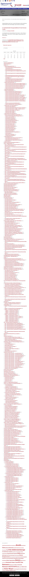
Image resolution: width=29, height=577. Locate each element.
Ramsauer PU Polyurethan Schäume (10, 374)
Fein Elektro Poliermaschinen (10, 203)
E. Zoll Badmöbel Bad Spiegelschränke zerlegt (13, 467)
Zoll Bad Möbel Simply (8, 490)
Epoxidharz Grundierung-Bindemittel (10, 194)
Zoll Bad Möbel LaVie (8, 482)
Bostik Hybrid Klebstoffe (9, 127)
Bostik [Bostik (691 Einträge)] (18, 545)
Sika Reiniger (7, 349)
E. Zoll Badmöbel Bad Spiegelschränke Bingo (14, 468)
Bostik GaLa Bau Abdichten (10, 106)
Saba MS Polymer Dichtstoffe (10, 390)
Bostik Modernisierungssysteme (10, 113)
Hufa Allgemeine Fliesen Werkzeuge (11, 270)
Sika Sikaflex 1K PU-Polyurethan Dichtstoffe (13, 394)
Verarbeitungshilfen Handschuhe (9, 443)
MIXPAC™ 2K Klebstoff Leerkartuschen (11, 309)
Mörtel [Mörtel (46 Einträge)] (22, 560)
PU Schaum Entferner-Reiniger (10, 346)
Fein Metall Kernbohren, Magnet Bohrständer (12, 218)
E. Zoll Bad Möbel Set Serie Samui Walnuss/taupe (14, 505)
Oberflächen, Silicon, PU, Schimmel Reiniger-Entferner (13, 341)
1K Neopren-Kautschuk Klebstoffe (10, 407)
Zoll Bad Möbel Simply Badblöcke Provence (13, 515)
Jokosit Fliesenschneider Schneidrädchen (12, 285)
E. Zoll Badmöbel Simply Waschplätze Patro (13, 536)
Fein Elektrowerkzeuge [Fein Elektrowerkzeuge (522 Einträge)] (16, 550)
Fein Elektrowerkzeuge (8, 197)
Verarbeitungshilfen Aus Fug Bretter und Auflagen (12, 431)
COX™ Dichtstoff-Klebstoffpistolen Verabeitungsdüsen (14, 158)
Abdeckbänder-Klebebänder (9, 221)
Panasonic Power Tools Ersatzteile (11, 368)
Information (14, 8)
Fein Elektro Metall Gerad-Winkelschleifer (12, 202)
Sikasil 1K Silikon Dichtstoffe (10, 398)
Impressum (25, 8)
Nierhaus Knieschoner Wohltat (10, 339)
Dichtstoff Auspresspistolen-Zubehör (10, 183)
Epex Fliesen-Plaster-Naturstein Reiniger (11, 190)
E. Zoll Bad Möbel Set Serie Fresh (12, 498)
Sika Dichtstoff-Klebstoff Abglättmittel (11, 421)
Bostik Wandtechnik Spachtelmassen (11, 138)
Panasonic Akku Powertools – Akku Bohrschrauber (13, 354)
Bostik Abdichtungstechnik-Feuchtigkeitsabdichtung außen (15, 70)
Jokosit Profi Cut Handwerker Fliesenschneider (13, 286)
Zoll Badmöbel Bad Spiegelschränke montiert (13, 473)
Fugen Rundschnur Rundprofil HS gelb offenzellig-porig (14, 246)
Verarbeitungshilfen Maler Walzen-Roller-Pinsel (12, 447)
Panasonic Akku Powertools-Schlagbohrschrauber (13, 367)
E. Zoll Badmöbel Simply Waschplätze (11, 533)
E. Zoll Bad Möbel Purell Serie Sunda (11, 465)
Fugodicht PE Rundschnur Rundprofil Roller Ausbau (14, 263)
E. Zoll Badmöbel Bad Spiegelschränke (11, 466)
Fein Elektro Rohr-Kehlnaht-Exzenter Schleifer (13, 204)
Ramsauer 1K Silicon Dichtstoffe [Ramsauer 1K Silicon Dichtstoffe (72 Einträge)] (15, 564)
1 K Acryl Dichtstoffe (8, 384)
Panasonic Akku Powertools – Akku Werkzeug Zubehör (14, 363)
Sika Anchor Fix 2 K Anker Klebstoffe (11, 415)
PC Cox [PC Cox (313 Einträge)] (20, 562)
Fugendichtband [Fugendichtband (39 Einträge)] (4, 553)
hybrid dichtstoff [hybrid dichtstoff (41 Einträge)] (16, 555)
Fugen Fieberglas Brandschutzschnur (11, 240)
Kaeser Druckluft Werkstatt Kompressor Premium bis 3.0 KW (15, 296)
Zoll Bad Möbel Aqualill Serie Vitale (11, 481)
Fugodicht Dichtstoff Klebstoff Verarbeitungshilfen (12, 258)
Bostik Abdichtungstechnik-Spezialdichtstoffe (13, 80)
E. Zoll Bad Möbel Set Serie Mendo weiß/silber (15, 502)
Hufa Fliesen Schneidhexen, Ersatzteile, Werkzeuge (13, 269)
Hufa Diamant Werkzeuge (9, 271)
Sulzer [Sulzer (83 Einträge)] (23, 566)
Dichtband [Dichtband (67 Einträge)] (7, 547)
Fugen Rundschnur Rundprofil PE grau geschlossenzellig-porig (16, 249)
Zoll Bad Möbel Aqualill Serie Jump (11, 477)
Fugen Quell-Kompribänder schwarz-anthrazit (12, 225)
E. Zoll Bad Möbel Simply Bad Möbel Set (12, 491)
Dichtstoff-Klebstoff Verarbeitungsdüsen (11, 189)
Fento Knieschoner (7, 236)
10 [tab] (24, 14)
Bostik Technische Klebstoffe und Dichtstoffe (12, 114)
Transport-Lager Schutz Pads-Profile (10, 429)
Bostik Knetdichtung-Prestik (10, 128)
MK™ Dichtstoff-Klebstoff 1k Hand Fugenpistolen (13, 325)
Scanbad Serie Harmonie (9, 378)
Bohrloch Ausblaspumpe (8, 62)
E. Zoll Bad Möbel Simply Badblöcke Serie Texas (14, 513)
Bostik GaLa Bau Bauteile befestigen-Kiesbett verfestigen (15, 107)
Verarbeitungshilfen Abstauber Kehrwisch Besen (12, 430)
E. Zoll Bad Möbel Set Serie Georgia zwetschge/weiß (15, 499)
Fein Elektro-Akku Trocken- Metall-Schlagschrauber (13, 212)
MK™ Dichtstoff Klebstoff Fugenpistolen (11, 322)
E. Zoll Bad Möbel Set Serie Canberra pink (13, 495)
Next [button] (27, 12)
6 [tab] (19, 14)
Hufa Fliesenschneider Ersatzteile (10, 278)
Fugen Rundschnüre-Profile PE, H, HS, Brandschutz (13, 239)
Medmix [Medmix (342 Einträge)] (17, 560)
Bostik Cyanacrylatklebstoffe (10, 119)
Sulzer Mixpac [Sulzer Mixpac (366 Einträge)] (8, 569)
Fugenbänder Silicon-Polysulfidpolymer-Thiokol (13, 226)
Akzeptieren (12, 575)
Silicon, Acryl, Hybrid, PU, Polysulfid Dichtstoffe (12, 383)
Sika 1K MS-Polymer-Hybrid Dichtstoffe (12, 391)
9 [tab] (23, 14)
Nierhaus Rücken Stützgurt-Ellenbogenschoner (13, 340)
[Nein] (27, 574)
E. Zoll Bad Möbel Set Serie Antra (12, 492)
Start (3, 8)
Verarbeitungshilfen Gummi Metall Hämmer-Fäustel (13, 442)
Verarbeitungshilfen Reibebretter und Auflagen (12, 453)
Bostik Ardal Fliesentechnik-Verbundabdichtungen (14, 88)
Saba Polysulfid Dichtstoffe (10, 401)
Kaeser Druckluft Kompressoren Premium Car (13, 292)
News (5, 334)
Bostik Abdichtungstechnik (9, 66)
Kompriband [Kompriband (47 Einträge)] (4, 560)
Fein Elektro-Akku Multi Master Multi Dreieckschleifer (14, 209)
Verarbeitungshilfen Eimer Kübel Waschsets (11, 432)
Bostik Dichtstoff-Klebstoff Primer (11, 120)
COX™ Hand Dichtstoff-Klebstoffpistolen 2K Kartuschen (14, 173)
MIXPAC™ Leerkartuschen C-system (11, 311)
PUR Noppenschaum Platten (9, 371)
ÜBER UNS (20, 8)
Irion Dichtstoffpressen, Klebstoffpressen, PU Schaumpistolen (14, 280)
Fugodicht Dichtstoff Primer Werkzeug (11, 262)
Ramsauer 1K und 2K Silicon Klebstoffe (11, 414)
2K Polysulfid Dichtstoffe (9, 399)
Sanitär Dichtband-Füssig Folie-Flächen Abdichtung (14, 233)
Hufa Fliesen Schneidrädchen (10, 273)
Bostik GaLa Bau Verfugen (10, 111)
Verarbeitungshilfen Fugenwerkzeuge (10, 439)
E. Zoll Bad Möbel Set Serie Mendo (12, 500)
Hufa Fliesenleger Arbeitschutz (10, 277)
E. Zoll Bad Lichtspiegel (9, 461)
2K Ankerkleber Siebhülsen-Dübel (10, 408)
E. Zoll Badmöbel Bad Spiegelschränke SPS (13, 475)
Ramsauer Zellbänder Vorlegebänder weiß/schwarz (13, 232)
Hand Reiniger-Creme (8, 345)
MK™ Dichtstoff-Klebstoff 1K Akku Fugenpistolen (13, 323)
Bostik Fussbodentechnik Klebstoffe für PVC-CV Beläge (15, 98)
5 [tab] (18, 14)
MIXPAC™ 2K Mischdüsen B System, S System (13, 316)
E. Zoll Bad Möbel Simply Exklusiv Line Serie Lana (14, 518)
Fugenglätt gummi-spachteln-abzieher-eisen (11, 255)
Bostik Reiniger (8, 133)
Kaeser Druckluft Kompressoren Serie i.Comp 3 (13, 293)
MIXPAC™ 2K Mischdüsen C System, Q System (13, 317)
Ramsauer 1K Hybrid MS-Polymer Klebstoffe (12, 412)
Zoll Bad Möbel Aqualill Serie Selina (11, 480)
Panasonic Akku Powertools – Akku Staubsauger (13, 362)
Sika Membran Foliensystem (9, 234)
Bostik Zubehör (7, 141)
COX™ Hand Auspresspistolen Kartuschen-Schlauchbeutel (15, 171)
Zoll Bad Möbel (6, 460)
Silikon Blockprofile (8, 235)
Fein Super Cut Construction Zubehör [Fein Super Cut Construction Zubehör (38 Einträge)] (17, 551)
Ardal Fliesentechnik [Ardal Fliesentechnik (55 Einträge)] (5, 545)
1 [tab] (13, 14)
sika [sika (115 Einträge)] (18, 566)
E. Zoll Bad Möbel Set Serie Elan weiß (12, 496)
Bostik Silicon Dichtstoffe (9, 134)
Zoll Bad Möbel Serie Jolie (9, 488)
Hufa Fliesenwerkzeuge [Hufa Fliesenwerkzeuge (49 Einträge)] (10, 555)
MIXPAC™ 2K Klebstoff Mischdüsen (11, 314)
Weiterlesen (4, 37)
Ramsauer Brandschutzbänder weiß (11, 227)
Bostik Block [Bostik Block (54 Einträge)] (23, 545)
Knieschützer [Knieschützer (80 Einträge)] (21, 558)
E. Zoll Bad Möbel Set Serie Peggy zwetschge (14, 504)
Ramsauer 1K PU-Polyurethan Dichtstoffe (12, 393)
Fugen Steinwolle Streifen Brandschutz (11, 254)
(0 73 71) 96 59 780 (1, 1)
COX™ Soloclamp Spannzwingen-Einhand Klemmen (14, 179)
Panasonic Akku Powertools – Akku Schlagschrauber (14, 361)
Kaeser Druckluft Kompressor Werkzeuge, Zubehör (13, 291)
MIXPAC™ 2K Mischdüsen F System (11, 318)
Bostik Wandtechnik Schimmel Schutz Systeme (13, 137)
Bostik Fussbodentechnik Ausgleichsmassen (13, 91)
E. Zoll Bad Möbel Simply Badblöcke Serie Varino (14, 514)
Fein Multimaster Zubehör (9, 219)
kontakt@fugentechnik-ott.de (3, 1)
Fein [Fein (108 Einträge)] (7, 550)
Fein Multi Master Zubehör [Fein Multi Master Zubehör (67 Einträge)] (7, 551)
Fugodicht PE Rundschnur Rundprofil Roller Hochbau (14, 264)
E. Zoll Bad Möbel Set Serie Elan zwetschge (13, 497)
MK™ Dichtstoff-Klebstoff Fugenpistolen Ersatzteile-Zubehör (15, 329)
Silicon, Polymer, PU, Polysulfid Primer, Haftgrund (12, 422)
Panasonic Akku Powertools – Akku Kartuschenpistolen (14, 355)
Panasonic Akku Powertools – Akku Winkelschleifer (13, 364)
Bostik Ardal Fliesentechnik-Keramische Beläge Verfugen (15, 83)
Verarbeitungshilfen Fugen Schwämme (10, 438)
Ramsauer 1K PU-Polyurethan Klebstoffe (12, 413)
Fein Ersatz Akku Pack (8, 213)
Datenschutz (7, 8)
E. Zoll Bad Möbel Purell (9, 462)
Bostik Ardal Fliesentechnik (9, 82)
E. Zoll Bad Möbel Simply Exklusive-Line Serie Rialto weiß (16, 528)
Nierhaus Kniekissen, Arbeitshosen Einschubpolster (14, 338)
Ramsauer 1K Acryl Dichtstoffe (10, 386)
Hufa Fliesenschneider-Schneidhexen (11, 279)
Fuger (5, 257)
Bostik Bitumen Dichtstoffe (10, 118)
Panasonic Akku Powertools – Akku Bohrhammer (13, 353)
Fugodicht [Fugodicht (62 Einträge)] (15, 553)
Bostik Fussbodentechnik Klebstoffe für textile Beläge (14, 99)
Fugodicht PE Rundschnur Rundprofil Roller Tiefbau (14, 265)
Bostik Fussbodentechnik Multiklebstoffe (12, 103)
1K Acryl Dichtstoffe (8, 385)
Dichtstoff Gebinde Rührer (8, 186)
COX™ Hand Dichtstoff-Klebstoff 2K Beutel (12, 172)
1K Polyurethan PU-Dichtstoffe (10, 392)
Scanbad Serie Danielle (9, 377)
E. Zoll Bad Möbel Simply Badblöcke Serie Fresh (14, 511)
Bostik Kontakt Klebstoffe (9, 129)
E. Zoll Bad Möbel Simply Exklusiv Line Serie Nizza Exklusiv (16, 519)
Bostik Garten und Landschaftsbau (11, 105)
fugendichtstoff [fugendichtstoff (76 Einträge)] (10, 553)
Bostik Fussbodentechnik (9, 90)
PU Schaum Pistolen (7, 370)
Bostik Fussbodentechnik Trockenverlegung (13, 104)
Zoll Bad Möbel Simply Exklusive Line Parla (13, 530)
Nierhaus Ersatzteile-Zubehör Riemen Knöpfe (12, 337)
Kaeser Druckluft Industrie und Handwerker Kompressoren (14, 287)
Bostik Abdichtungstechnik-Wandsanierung (12, 81)
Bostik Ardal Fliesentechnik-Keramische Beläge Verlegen (15, 84)
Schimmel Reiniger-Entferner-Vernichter (11, 348)
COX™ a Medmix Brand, (8, 143)
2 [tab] (14, 14)
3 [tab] (15, 14)
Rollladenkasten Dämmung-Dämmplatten (11, 375)
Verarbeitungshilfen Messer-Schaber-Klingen (11, 450)
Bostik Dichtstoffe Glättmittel (10, 121)
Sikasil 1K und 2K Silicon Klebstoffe (11, 417)
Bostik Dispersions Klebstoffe (10, 122)
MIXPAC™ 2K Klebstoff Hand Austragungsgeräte (13, 308)
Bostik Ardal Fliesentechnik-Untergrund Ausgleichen (14, 85)
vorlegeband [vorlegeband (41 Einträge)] (4, 570)
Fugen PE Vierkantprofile (9, 243)
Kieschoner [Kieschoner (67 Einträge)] (11, 558)
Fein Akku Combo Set (8, 198)
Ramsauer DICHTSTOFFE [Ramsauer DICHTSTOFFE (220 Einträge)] (9, 566)
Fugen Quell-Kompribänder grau (10, 224)
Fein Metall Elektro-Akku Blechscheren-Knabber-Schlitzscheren (16, 216)
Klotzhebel (6, 301)
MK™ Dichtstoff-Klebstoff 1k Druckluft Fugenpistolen (14, 324)
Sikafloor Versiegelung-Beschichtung (10, 382)
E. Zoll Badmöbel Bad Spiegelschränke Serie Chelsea (15, 469)
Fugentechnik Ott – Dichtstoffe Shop (10, 256)
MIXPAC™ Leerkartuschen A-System (11, 310)
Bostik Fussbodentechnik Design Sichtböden (13, 92)
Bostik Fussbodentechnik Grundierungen (12, 93)
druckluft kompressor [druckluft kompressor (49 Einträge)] (16, 547)
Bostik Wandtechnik (8, 136)
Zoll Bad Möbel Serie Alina (10, 484)
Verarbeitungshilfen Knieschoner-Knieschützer (12, 446)
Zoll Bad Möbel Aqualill (9, 476)
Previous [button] (1, 12)
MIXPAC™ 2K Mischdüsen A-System (11, 315)
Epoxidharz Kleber (7, 195)
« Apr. (4, 58)
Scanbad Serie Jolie (8, 379)
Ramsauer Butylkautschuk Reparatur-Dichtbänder (13, 228)
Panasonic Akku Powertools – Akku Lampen (12, 359)
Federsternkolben (7, 196)
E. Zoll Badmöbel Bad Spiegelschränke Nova (14, 474)
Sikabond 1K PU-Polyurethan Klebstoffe (11, 416)
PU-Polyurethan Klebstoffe (10, 135)
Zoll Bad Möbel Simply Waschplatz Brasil (13, 537)
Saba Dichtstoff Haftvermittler (10, 424)
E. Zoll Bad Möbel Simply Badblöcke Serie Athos (14, 510)
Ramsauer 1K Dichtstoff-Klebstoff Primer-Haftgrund (13, 423)
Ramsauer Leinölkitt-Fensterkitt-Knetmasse (12, 303)
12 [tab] (27, 14)
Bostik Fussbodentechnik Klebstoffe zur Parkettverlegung (15, 100)
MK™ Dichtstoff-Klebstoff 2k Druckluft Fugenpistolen (14, 326)
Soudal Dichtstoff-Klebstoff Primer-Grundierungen (13, 427)
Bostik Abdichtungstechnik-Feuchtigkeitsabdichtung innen (15, 73)
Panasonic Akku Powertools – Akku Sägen (12, 360)
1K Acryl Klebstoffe (8, 405)
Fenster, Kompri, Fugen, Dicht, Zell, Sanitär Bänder (12, 220)
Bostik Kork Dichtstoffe (9, 130)
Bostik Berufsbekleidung (9, 89)
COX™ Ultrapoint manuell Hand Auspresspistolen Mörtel (14, 182)
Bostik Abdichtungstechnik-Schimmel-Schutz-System (14, 75)
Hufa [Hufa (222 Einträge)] (18, 553)
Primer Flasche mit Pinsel (8, 369)
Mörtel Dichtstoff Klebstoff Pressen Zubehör (11, 333)
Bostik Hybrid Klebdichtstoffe (10, 126)
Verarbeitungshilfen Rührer (8, 454)
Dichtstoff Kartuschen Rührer (9, 188)
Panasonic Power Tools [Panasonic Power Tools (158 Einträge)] (12, 562)
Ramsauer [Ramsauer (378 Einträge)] (5, 564)
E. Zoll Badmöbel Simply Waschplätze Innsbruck (14, 535)
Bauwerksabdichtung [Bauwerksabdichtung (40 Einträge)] (13, 545)
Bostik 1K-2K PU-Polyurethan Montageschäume (13, 115)
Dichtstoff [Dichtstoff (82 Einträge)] (11, 547)
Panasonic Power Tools (8, 352)
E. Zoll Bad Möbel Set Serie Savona (12, 506)
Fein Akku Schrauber (8, 201)
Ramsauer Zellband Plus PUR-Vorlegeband (12, 231)
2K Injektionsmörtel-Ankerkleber (10, 409)
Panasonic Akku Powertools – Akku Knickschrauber (14, 356)
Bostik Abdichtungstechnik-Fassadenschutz (13, 69)
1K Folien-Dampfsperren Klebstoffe (11, 406)
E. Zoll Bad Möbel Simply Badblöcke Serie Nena (14, 512)
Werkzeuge (6, 459)
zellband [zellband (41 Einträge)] (14, 570)
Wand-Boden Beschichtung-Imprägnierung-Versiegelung (13, 458)
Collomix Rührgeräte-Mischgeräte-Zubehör (11, 142)
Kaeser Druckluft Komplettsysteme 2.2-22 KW (12, 288)
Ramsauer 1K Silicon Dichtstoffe (11, 397)
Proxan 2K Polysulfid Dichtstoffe (11, 400)
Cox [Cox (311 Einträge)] (3, 547)
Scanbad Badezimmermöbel (9, 376)
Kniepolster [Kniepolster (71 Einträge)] (15, 558)
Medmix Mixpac (6, 304)
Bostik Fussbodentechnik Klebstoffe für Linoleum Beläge (15, 97)
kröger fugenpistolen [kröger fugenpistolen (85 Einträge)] (10, 560)
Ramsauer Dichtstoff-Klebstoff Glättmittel (12, 420)
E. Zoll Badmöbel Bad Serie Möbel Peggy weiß (14, 507)
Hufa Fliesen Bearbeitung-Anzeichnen (11, 272)
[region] (14, 12)
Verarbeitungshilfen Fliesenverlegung (10, 435)
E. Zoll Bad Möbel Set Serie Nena (11, 503)
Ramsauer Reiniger (8, 347)
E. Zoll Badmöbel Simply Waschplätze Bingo (13, 534)
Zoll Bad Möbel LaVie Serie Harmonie (11, 483)
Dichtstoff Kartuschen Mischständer (10, 187)
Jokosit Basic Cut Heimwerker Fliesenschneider (13, 284)
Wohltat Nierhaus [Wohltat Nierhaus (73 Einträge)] (9, 570)
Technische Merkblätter (8, 428)
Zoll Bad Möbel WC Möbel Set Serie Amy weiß (13, 489)
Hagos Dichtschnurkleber (8, 266)
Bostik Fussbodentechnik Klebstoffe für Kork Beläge (14, 96)
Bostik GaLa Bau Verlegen (9, 112)
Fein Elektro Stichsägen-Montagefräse (11, 205)
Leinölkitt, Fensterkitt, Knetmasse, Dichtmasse (12, 302)
